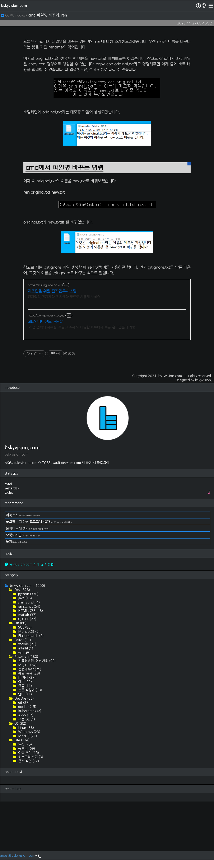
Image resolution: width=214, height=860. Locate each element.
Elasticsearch (30, 694)
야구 (24, 740)
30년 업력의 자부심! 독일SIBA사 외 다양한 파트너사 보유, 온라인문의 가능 (81, 386)
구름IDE (26, 777)
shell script (28, 660)
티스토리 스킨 (30, 815)
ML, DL (27, 723)
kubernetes (29, 769)
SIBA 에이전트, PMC (45, 380)
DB (20, 681)
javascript (28, 665)
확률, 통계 (28, 731)
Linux (25, 786)
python (28, 652)
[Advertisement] (107, 64)
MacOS (27, 794)
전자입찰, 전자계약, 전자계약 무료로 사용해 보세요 (64, 355)
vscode (26, 702)
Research (26, 715)
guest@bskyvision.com (17, 855)
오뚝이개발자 (24, 593)
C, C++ (26, 677)
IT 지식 (26, 736)
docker (26, 765)
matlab (27, 673)
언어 (24, 752)
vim (23, 711)
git (23, 761)
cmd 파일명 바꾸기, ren (47, 15)
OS (20, 782)
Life (22, 798)
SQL (24, 685)
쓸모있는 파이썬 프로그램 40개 (39, 580)
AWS (25, 773)
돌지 (16, 600)
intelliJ (25, 706)
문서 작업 (28, 819)
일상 (24, 802)
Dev (22, 648)
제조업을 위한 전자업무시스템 (52, 350)
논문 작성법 (29, 748)
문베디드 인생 (27, 586)
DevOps (24, 756)
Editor (22, 698)
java (24, 656)
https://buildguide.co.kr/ (45, 344)
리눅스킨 (23, 573)
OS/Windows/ (14, 15)
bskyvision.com (14, 6)
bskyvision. (203, 438)
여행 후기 (28, 811)
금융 (24, 744)
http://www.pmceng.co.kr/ (46, 374)
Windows (28, 790)
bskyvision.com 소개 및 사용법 (29, 622)
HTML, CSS (30, 669)
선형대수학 (29, 727)
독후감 (26, 807)
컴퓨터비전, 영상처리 (36, 719)
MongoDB (28, 690)
